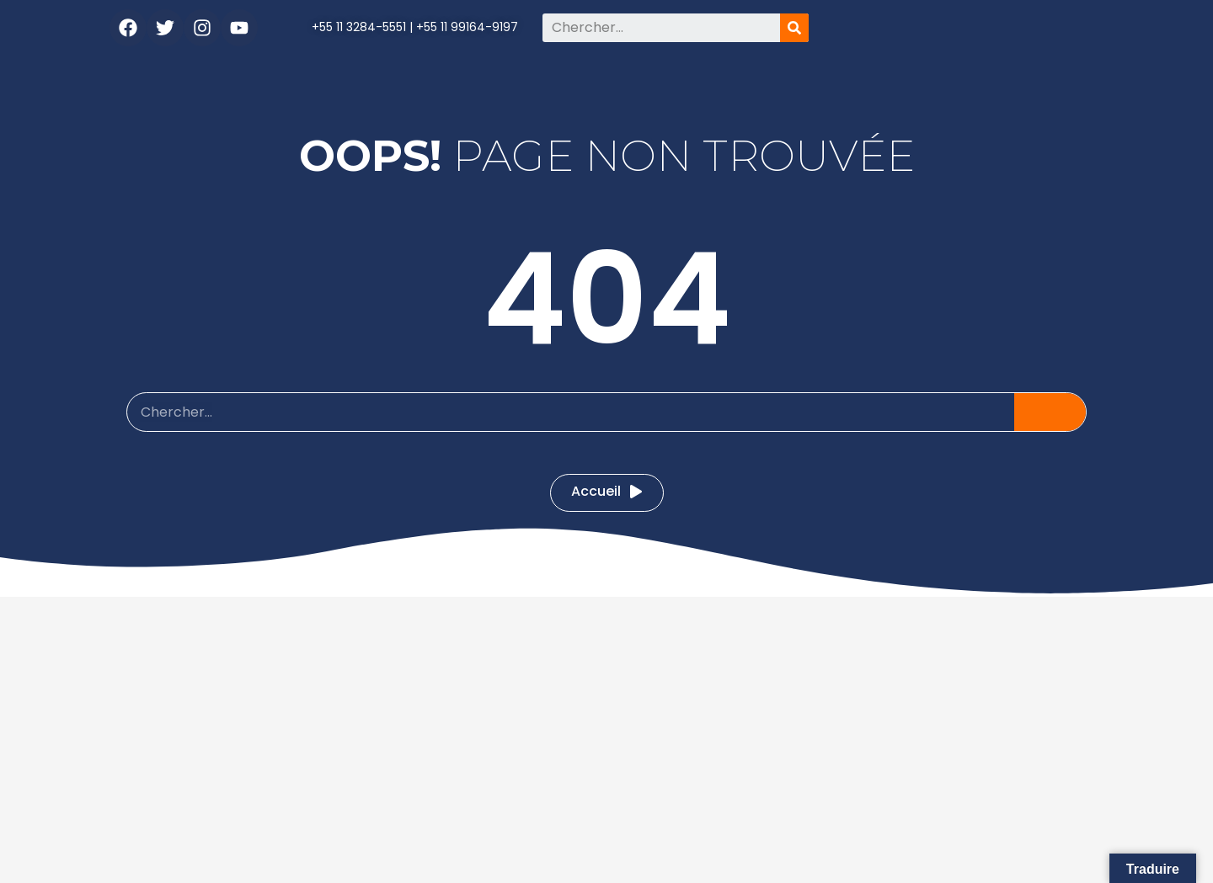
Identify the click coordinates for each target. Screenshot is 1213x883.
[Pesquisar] (794, 27)
